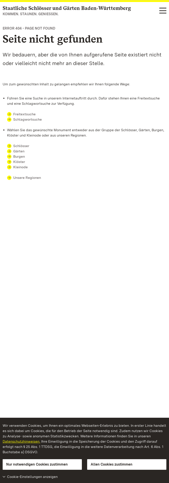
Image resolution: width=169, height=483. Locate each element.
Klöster (19, 162)
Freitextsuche (24, 114)
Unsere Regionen (27, 178)
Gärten (18, 151)
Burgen (19, 156)
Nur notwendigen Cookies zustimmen (37, 464)
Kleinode (20, 167)
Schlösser (21, 146)
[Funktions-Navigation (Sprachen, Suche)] (162, 11)
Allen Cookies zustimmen (111, 464)
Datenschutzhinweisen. (21, 441)
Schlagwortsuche (27, 119)
